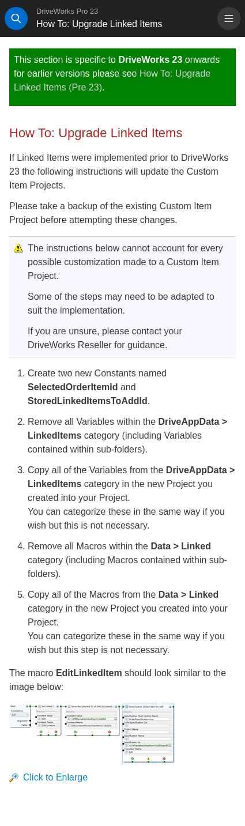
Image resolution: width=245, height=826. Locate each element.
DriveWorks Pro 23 (67, 11)
